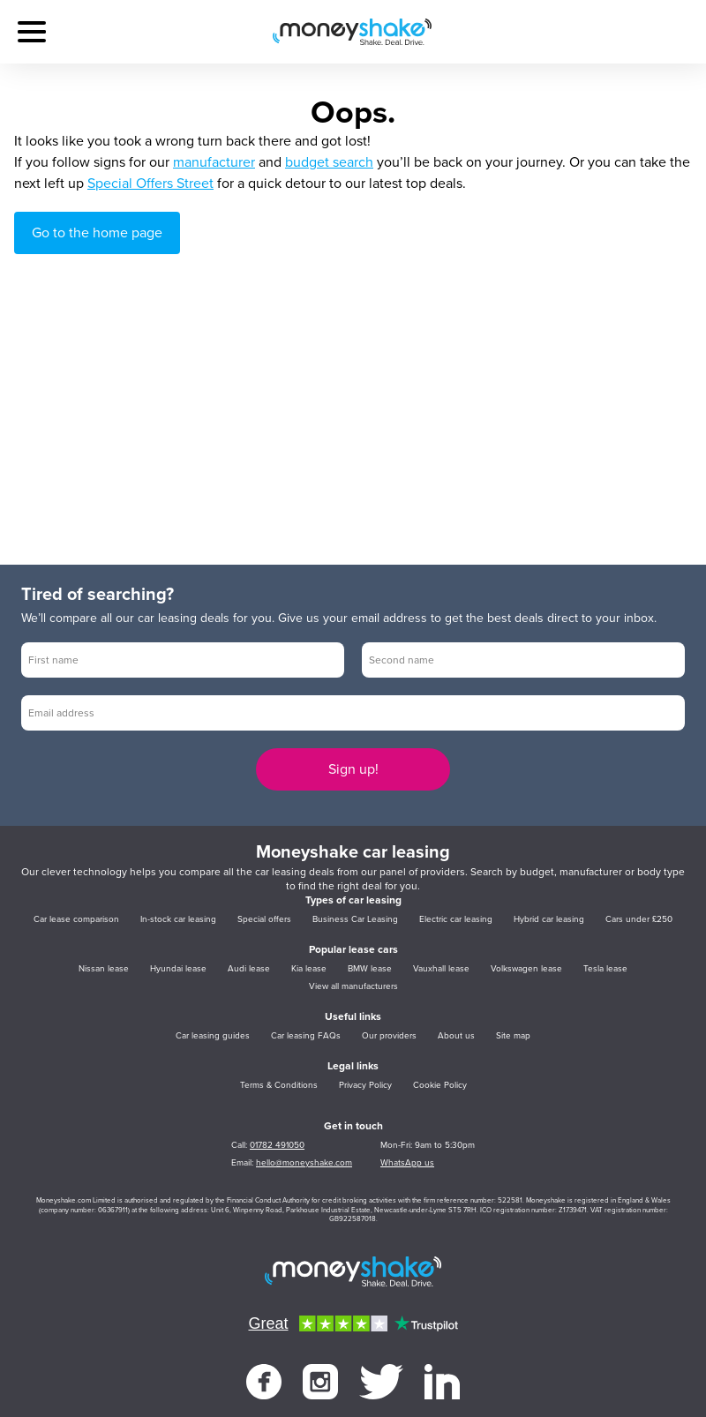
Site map (513, 1036)
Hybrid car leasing (549, 919)
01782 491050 (277, 1145)
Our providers (389, 1036)
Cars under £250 (638, 919)
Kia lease (309, 968)
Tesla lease (605, 968)
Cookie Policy (440, 1085)
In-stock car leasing (178, 919)
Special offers (264, 919)
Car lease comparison (76, 919)
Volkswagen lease (526, 968)
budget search (329, 162)
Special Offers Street (150, 183)
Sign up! (353, 769)
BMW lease (370, 968)
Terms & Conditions (279, 1085)
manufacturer (214, 162)
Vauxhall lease (441, 968)
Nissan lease (104, 968)
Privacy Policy (365, 1085)
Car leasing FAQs (306, 1036)
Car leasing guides (213, 1036)
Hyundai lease (178, 968)
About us (456, 1036)
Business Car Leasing (355, 919)
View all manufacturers (353, 986)
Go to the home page (97, 233)
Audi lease (249, 968)
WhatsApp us (407, 1163)
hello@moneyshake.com (304, 1163)
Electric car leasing (455, 919)
